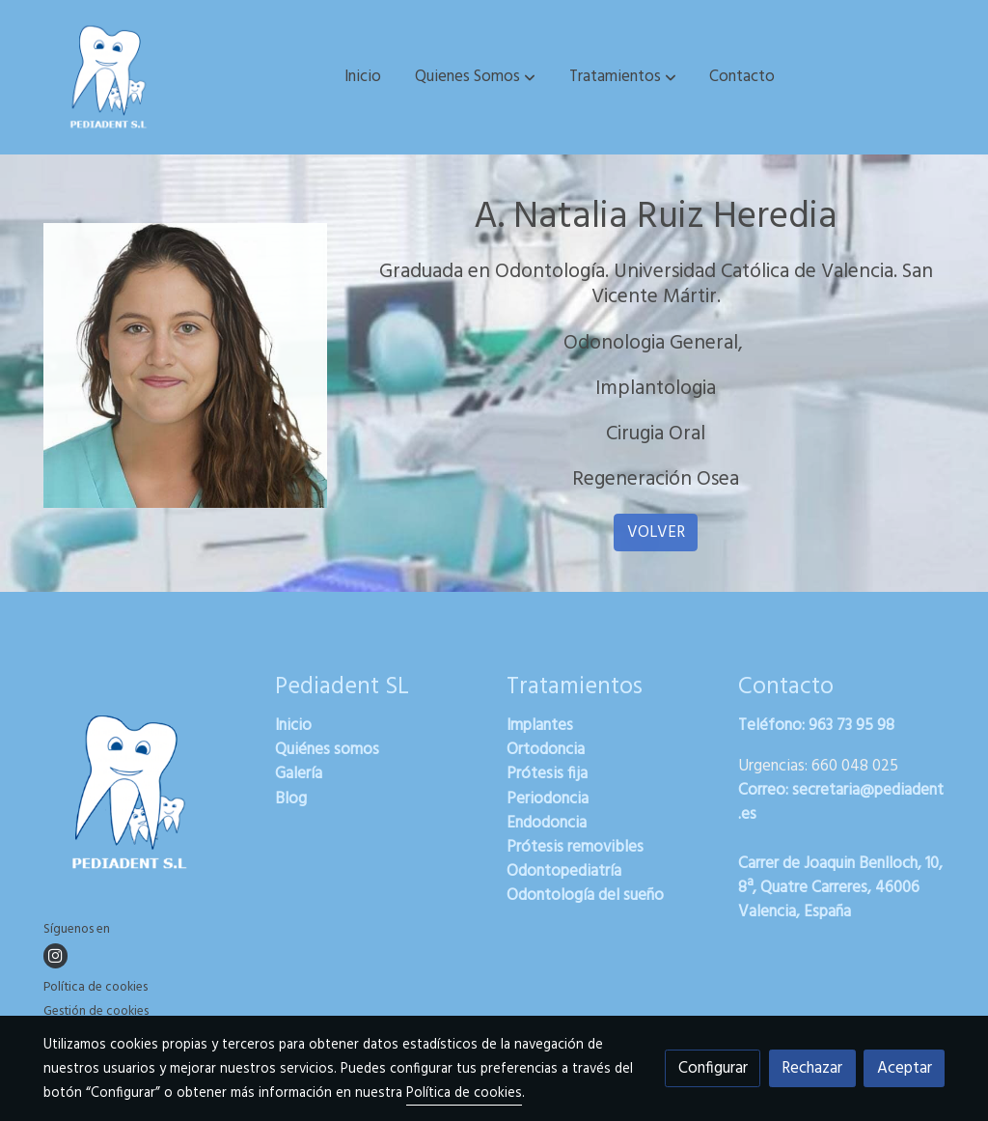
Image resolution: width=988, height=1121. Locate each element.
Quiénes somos (327, 750)
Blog (291, 799)
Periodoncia (548, 799)
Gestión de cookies (96, 1011)
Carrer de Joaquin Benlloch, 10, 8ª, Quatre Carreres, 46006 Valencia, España (840, 888)
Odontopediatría (564, 871)
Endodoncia (547, 823)
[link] (109, 77)
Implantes (540, 726)
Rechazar (812, 1068)
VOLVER (656, 532)
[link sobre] (147, 796)
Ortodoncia (546, 750)
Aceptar (904, 1068)
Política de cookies (95, 987)
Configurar (713, 1068)
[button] (475, 77)
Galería (298, 774)
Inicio (293, 726)
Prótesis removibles (575, 847)
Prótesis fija (547, 774)
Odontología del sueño (585, 896)
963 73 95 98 (851, 726)
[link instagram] (55, 955)
